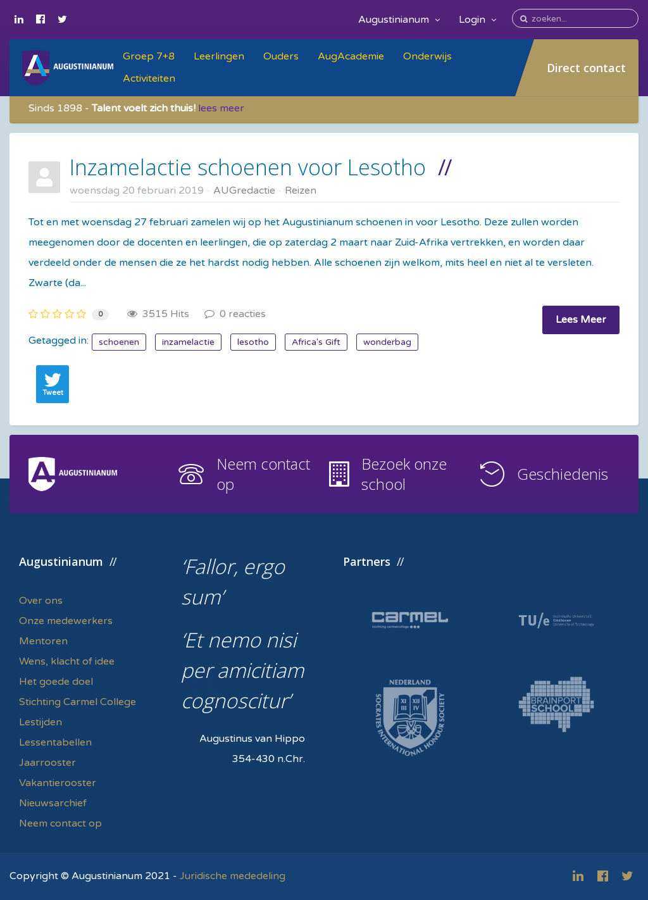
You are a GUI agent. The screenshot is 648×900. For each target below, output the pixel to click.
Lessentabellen (55, 742)
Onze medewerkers (66, 621)
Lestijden (40, 722)
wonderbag (387, 342)
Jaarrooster (47, 762)
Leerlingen (219, 56)
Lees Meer (581, 319)
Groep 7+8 (149, 56)
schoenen (119, 342)
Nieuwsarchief (53, 803)
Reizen (300, 190)
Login (477, 19)
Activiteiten (149, 78)
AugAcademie (351, 56)
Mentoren (43, 641)
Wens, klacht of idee (67, 661)
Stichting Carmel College (77, 702)
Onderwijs (427, 56)
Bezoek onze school (404, 473)
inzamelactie (188, 342)
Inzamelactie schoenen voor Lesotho (248, 167)
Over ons (41, 600)
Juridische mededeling (232, 876)
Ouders (281, 56)
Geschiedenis (562, 473)
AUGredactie (244, 190)
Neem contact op (263, 473)
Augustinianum (399, 19)
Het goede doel (56, 681)
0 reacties (235, 314)
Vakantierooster (57, 783)
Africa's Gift (316, 342)
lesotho (253, 342)
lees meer (221, 108)
